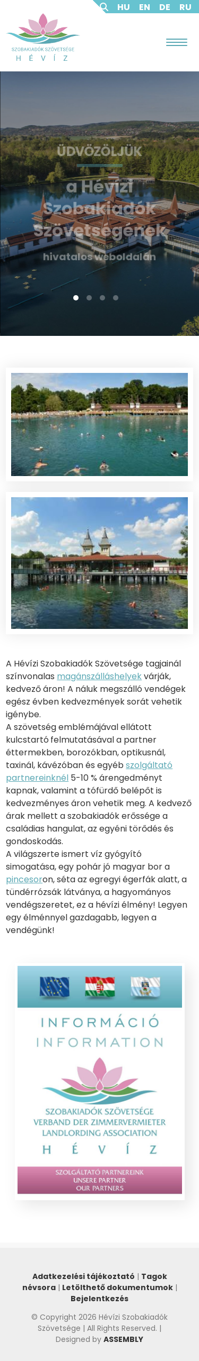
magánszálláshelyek (99, 676)
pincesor (24, 879)
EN (144, 7)
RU (185, 7)
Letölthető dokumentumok (117, 1287)
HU (123, 7)
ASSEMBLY (123, 1339)
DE (164, 7)
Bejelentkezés (99, 1298)
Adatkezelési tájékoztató (83, 1276)
